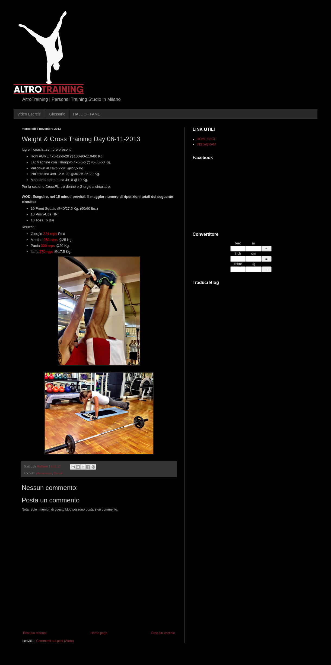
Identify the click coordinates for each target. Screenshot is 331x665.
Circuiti (58, 473)
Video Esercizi (29, 114)
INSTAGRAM (206, 144)
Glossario (57, 114)
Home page (99, 633)
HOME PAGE (206, 139)
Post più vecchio (163, 633)
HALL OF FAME (86, 114)
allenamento (44, 473)
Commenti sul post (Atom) (55, 641)
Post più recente (35, 633)
